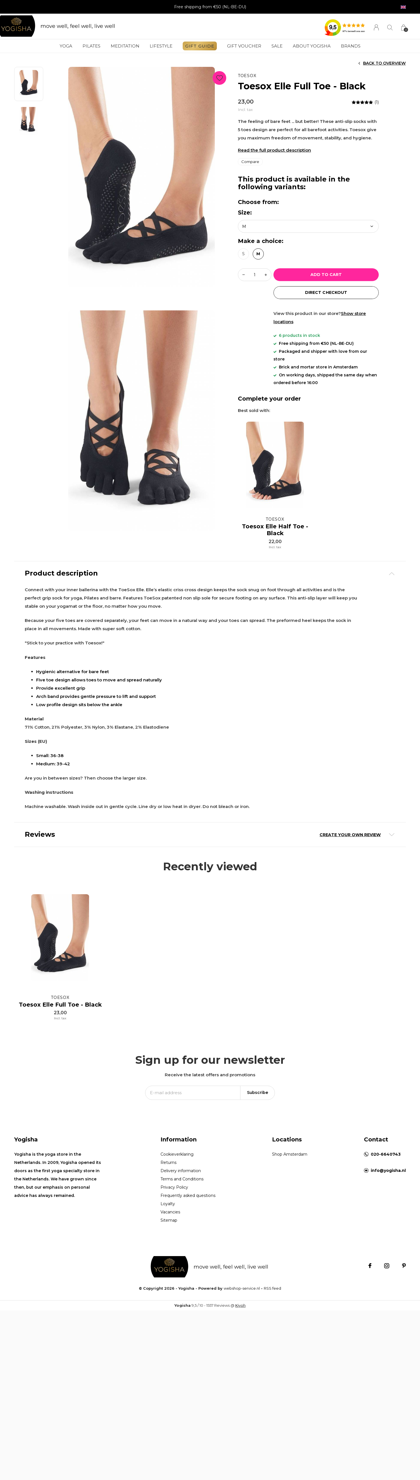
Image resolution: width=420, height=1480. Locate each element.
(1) (376, 102)
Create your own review (350, 834)
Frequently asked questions (187, 1243)
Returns (168, 1210)
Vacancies (170, 1260)
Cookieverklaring (176, 1202)
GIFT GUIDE (199, 46)
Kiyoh (240, 1353)
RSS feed (272, 1336)
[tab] (210, 573)
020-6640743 (386, 1202)
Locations (287, 1187)
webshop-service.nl (242, 1336)
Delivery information (180, 1219)
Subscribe (257, 1140)
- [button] (243, 274)
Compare (250, 161)
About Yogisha (312, 46)
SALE (277, 46)
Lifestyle (161, 46)
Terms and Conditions (181, 1227)
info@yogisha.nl (388, 1218)
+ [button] (265, 274)
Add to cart (326, 274)
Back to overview (384, 63)
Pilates (91, 46)
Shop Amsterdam (289, 1202)
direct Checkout (326, 292)
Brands (351, 46)
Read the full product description (274, 150)
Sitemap (168, 1268)
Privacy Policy (174, 1235)
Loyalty (167, 1252)
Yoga (66, 46)
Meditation (125, 46)
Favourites (219, 77)
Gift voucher (244, 46)
